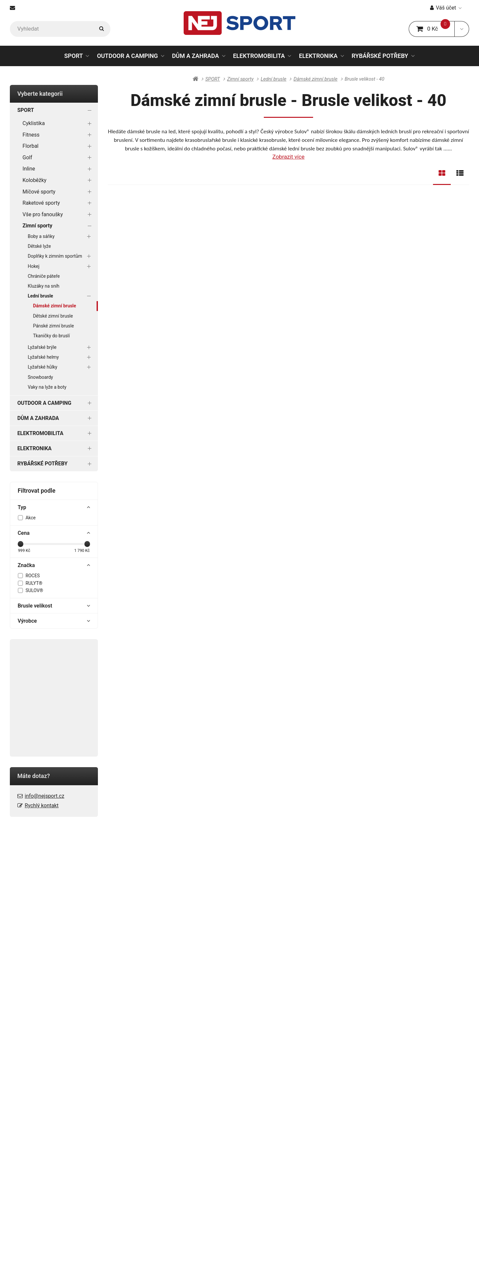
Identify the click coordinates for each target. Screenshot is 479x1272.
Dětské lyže (39, 246)
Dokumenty (245, 1093)
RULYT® (34, 583)
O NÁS (239, 1080)
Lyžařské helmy (60, 357)
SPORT (73, 55)
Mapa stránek (208, 1258)
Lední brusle (60, 296)
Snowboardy (40, 377)
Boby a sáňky (60, 236)
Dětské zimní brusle (53, 316)
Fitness (58, 135)
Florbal (58, 146)
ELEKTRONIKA (318, 55)
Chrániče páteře (44, 276)
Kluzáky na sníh (43, 286)
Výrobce (54, 621)
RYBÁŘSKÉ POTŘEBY (380, 55)
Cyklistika (58, 123)
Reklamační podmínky (37, 1124)
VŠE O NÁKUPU (30, 1080)
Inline (58, 168)
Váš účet (446, 8)
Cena (54, 533)
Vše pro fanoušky (58, 214)
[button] (461, 29)
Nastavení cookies (257, 1258)
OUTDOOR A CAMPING (127, 55)
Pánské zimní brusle (53, 325)
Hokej (60, 266)
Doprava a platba (31, 1093)
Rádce (128, 1103)
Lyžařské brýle (60, 347)
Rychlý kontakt (41, 805)
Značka (54, 565)
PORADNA (134, 1080)
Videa (238, 1145)
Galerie (240, 1103)
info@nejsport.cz (44, 796)
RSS (229, 1258)
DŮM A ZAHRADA (195, 55)
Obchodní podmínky (35, 1103)
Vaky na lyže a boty (47, 387)
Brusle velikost (54, 606)
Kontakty (242, 1114)
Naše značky (247, 1124)
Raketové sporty (58, 203)
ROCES (33, 575)
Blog (126, 1093)
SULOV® (34, 590)
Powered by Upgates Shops (309, 1258)
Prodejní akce (248, 1134)
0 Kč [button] (435, 28)
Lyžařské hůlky (60, 367)
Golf (58, 157)
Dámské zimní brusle (54, 305)
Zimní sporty (58, 225)
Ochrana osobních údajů (40, 1114)
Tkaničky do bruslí (51, 335)
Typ (54, 507)
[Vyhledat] (60, 29)
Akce (31, 517)
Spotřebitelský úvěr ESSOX (43, 1134)
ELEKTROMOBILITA (259, 55)
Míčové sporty (58, 191)
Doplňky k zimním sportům (60, 256)
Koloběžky (58, 180)
